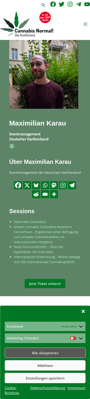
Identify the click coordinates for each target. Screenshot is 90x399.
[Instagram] (70, 4)
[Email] (45, 194)
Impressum (76, 387)
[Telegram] (78, 4)
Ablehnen (45, 365)
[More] (54, 194)
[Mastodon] (54, 185)
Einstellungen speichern (45, 378)
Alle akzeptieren (45, 353)
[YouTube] (87, 4)
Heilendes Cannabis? (30, 222)
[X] (27, 185)
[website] (12, 146)
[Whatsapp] (45, 185)
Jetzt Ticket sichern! (45, 283)
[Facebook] (53, 4)
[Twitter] (61, 4)
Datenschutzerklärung (47, 387)
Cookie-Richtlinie (12, 390)
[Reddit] (36, 194)
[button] (83, 311)
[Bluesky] (36, 185)
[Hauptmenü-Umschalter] (85, 24)
